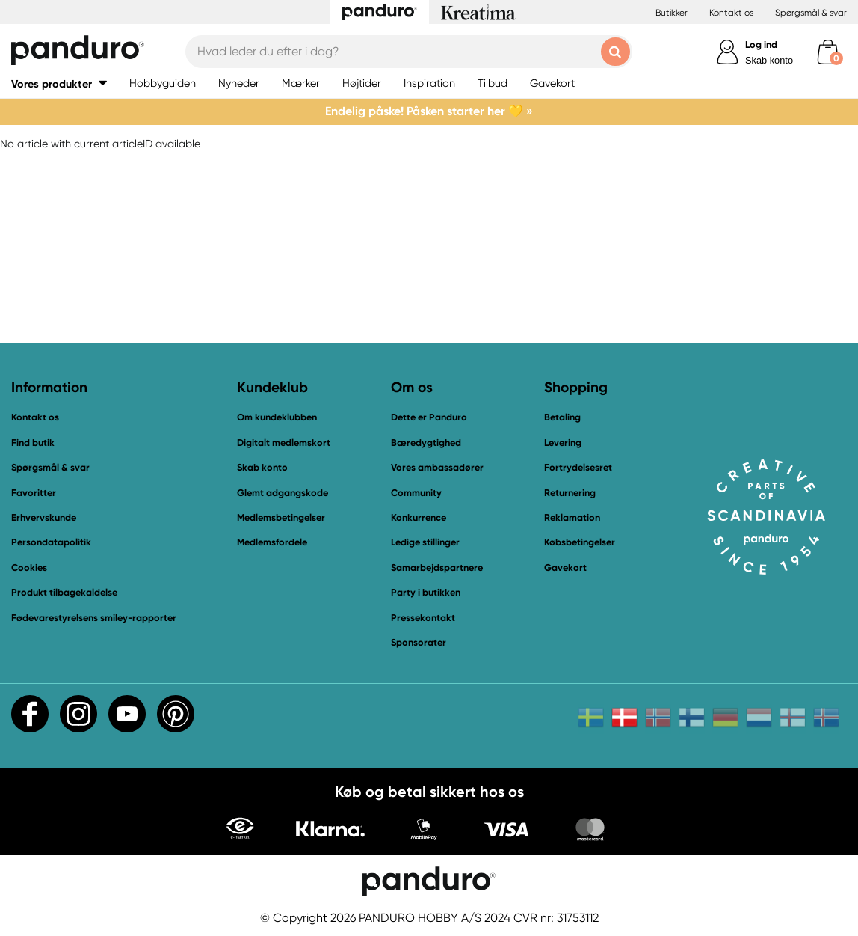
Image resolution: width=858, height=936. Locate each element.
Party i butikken (425, 592)
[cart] (828, 52)
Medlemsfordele (272, 542)
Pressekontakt (423, 617)
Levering (562, 442)
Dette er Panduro (429, 417)
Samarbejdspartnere (437, 567)
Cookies (29, 568)
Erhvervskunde (43, 517)
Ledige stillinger (425, 542)
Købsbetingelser (579, 542)
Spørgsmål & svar (811, 12)
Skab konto (769, 60)
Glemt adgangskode (282, 492)
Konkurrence (418, 517)
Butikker (671, 12)
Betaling (562, 417)
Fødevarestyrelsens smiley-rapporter (93, 617)
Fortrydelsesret (578, 467)
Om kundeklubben (277, 417)
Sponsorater (418, 642)
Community (416, 492)
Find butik (33, 442)
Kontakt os (731, 12)
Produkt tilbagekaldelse (64, 592)
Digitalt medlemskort (283, 442)
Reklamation (572, 517)
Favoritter (33, 492)
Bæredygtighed (426, 442)
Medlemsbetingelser (281, 517)
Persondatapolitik (51, 542)
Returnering (570, 492)
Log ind (761, 44)
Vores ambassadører (437, 467)
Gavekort (565, 567)
